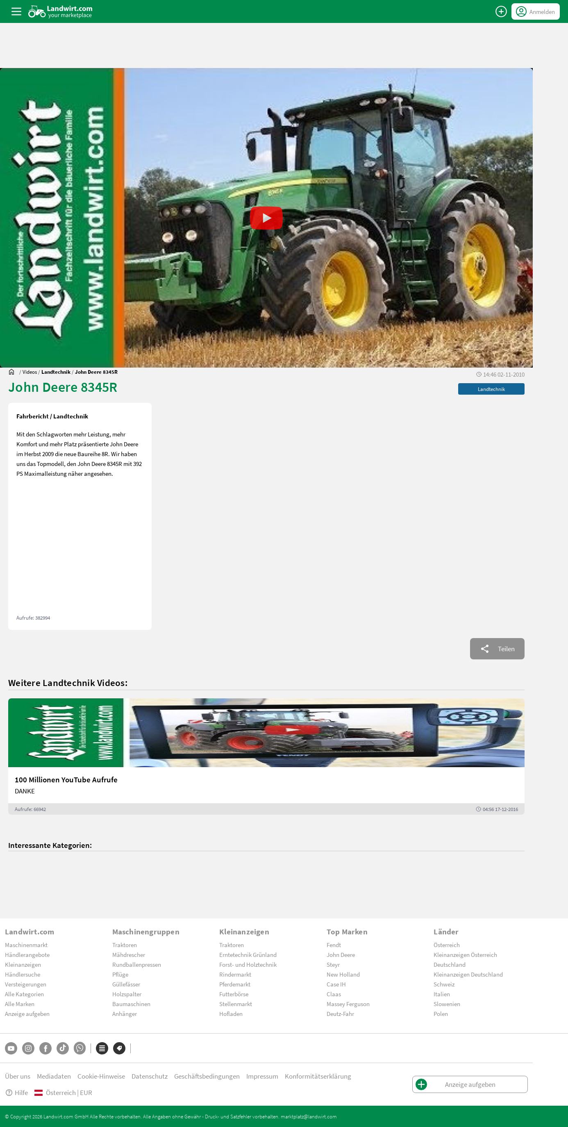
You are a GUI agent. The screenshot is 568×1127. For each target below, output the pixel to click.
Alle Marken (19, 1004)
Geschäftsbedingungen (207, 1076)
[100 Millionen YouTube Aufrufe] (266, 756)
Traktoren (124, 945)
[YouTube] (11, 1048)
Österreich (447, 945)
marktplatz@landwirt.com (309, 1116)
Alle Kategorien (24, 994)
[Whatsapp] (79, 1048)
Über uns (17, 1076)
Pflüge (120, 974)
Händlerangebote (27, 954)
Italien (442, 994)
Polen (441, 1013)
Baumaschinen (131, 1004)
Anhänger (124, 1013)
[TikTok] (63, 1048)
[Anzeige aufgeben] (501, 11)
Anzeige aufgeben (27, 1013)
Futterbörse (233, 994)
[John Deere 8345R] (96, 372)
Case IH (336, 984)
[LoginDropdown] (535, 11)
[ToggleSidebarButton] (16, 11)
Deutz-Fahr (340, 1013)
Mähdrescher (128, 954)
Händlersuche (22, 974)
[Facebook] (45, 1048)
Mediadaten (54, 1076)
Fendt (334, 945)
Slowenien (447, 1004)
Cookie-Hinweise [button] (101, 1076)
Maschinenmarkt (26, 945)
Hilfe (16, 1092)
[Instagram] (28, 1048)
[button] (266, 218)
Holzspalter (126, 994)
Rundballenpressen (136, 964)
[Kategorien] (102, 1048)
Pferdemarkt (234, 984)
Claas (334, 994)
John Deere (341, 954)
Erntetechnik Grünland (248, 954)
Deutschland (450, 964)
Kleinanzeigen (23, 964)
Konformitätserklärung (318, 1076)
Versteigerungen (25, 984)
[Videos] (30, 372)
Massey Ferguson (348, 1004)
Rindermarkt (235, 974)
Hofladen (231, 1013)
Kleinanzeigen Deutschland (468, 974)
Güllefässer (126, 984)
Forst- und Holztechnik (248, 964)
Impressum (262, 1076)
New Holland (343, 974)
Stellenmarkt (235, 1004)
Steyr (333, 964)
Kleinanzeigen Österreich (465, 954)
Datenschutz (150, 1076)
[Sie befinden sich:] (13, 372)
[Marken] (119, 1048)
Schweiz (444, 984)
